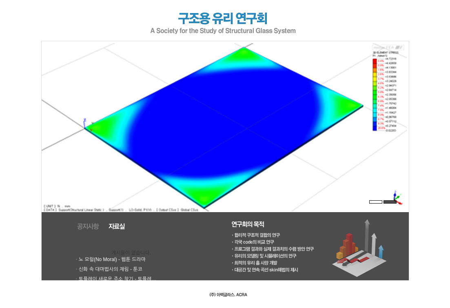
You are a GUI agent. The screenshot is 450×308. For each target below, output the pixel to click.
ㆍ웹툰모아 (85, 289)
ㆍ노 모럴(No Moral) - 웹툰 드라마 (110, 259)
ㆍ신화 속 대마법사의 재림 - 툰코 (108, 269)
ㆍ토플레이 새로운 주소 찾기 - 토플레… (115, 279)
